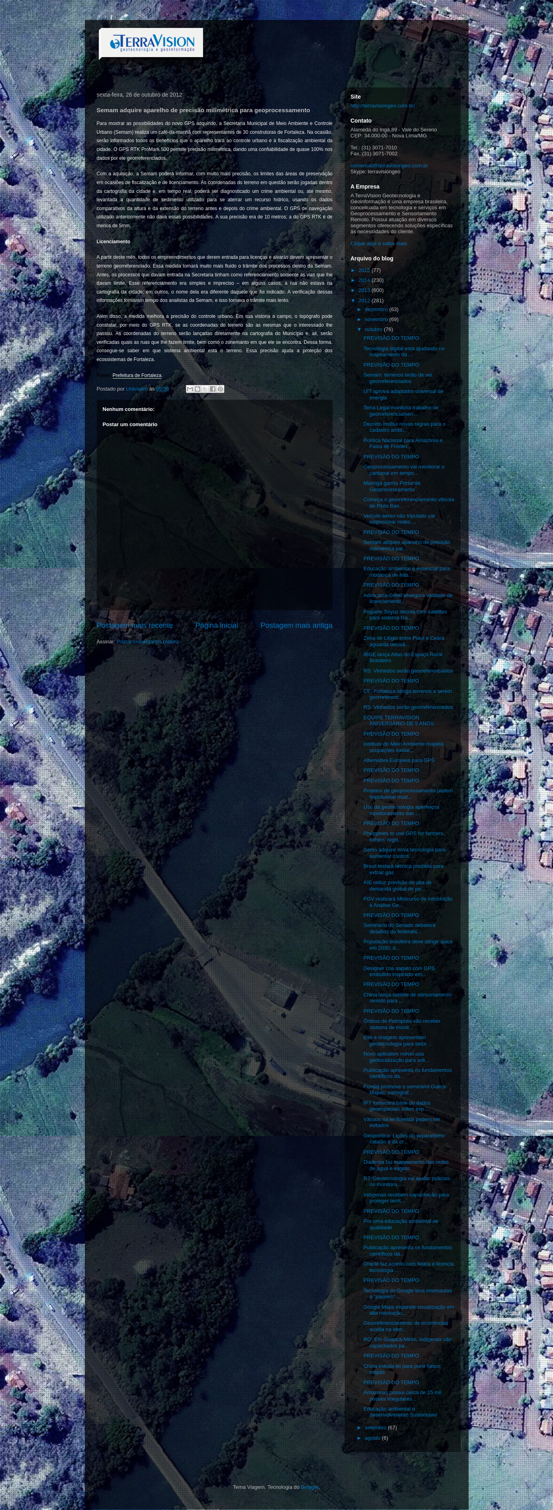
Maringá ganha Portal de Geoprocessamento (391, 486)
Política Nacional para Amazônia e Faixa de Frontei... (403, 443)
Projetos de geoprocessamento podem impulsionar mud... (408, 794)
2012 (365, 301)
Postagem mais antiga (297, 625)
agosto (373, 1438)
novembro (377, 319)
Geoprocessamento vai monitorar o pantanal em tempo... (404, 470)
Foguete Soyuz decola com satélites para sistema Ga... (405, 615)
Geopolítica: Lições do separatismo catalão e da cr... (404, 1139)
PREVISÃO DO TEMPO (391, 338)
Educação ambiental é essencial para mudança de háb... (406, 572)
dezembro (377, 309)
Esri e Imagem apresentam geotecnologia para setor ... (398, 1040)
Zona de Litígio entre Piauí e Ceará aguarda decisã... (403, 641)
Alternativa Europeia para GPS (399, 760)
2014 (365, 280)
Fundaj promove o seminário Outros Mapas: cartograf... (404, 1089)
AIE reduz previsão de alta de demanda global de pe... (397, 885)
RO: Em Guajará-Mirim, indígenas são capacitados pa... (407, 1342)
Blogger (310, 1487)
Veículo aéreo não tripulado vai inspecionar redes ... (399, 519)
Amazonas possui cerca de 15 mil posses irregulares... (402, 1395)
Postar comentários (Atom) (148, 642)
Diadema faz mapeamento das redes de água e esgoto (406, 1165)
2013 (365, 290)
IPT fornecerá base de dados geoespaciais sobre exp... (396, 1106)
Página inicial (216, 625)
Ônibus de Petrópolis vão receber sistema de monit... (402, 1024)
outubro (374, 329)
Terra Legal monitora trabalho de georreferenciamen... (401, 411)
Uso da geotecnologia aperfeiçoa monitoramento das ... (401, 810)
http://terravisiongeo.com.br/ (383, 106)
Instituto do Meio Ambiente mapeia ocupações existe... (403, 747)
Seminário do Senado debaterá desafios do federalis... (399, 928)
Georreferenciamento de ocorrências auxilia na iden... (405, 1326)
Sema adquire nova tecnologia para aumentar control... (404, 853)
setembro (376, 1428)
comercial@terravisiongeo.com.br (389, 166)
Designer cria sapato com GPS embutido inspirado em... (399, 971)
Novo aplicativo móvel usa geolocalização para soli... (396, 1057)
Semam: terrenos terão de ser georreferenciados (398, 378)
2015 (365, 270)
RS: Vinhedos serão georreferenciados (408, 671)
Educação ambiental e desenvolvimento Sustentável (400, 1412)
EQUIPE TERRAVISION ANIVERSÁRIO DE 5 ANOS (398, 720)
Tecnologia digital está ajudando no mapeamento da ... (404, 351)
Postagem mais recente (135, 625)
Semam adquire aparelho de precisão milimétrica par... (406, 545)
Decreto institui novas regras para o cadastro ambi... (404, 427)
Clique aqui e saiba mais (379, 243)
